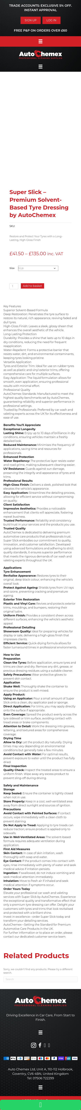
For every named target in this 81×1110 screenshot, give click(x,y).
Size (12, 268)
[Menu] (40, 41)
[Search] (40, 979)
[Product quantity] (13, 286)
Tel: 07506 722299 (40, 1078)
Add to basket (32, 286)
